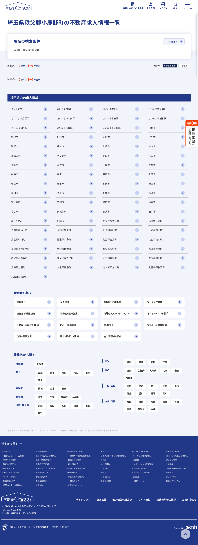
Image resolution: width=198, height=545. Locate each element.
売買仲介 (64, 302)
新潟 (40, 405)
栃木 (52, 388)
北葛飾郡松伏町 (19, 276)
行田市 (106, 137)
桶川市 (14, 192)
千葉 (52, 397)
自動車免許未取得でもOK (176, 468)
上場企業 (169, 464)
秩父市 (152, 137)
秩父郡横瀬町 (64, 248)
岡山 (153, 386)
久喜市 (60, 192)
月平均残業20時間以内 (12, 485)
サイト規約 (144, 499)
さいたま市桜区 (110, 118)
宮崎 (129, 409)
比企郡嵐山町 (156, 230)
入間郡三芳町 (156, 220)
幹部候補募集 (41, 451)
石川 (64, 405)
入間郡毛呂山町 (19, 230)
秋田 (76, 372)
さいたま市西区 (65, 109)
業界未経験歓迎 (9, 460)
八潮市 (152, 192)
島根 (141, 386)
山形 (87, 372)
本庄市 (152, 146)
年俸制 (136, 460)
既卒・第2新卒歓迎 (43, 460)
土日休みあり (73, 481)
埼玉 (40, 397)
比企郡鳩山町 (156, 239)
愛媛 (153, 393)
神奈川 (76, 397)
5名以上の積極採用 (141, 451)
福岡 (129, 402)
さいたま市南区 (19, 127)
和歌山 (129, 377)
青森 (40, 372)
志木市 (60, 183)
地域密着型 (105, 464)
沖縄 (153, 409)
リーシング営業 (155, 302)
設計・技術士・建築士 (70, 336)
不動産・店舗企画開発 (28, 324)
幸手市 (14, 211)
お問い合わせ (189, 499)
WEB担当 (108, 324)
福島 (40, 380)
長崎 (153, 402)
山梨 (87, 405)
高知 (165, 393)
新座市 (152, 183)
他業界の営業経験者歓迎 (46, 455)
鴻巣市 (14, 165)
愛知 (153, 362)
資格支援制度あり (43, 472)
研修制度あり (73, 472)
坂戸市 (152, 202)
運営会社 (101, 499)
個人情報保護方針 (122, 499)
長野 (40, 413)
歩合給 (103, 460)
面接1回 (104, 451)
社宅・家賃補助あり (11, 472)
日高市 (106, 211)
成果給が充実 (171, 460)
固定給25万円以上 (10, 464)
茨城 (40, 388)
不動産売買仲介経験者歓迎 (79, 455)
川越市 (152, 127)
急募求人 (7, 451)
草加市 (152, 165)
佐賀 (141, 402)
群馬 (64, 388)
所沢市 (14, 146)
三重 (165, 362)
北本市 (106, 192)
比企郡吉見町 (110, 239)
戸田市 (106, 174)
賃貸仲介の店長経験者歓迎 (177, 455)
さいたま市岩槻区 (112, 127)
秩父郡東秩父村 (65, 258)
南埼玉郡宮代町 (111, 267)
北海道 (40, 364)
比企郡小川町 (18, 239)
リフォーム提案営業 (157, 324)
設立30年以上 (9, 468)
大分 (176, 402)
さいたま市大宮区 (158, 109)
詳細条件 (173, 41)
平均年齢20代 (41, 481)
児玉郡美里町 (110, 258)
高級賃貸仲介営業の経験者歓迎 (113, 455)
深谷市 (60, 165)
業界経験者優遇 (172, 451)
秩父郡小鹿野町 (19, 258)
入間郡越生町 (64, 230)
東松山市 (16, 155)
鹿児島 (141, 409)
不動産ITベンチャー (76, 485)
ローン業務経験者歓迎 (142, 455)
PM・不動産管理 (68, 324)
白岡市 (60, 220)
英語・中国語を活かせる (78, 468)
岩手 (52, 372)
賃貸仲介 (21, 302)
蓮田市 (106, 202)
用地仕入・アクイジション (116, 313)
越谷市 (14, 174)
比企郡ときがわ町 (20, 248)
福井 (76, 405)
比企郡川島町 (64, 239)
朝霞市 (14, 183)
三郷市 (60, 202)
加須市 (106, 146)
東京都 (64, 397)
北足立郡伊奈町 (111, 220)
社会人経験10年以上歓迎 (13, 455)
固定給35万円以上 (43, 464)
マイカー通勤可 (9, 476)
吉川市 (152, 211)
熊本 (165, 402)
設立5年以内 (73, 464)
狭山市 (106, 155)
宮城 (64, 372)
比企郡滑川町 (110, 230)
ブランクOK (171, 476)
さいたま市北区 (110, 109)
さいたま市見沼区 (20, 118)
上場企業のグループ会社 (46, 468)
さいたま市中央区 (66, 118)
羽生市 (152, 155)
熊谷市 (14, 137)
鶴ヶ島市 (61, 211)
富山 (52, 405)
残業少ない (170, 472)
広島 (165, 386)
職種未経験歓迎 (74, 460)
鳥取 (129, 386)
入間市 (152, 174)
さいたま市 (16, 109)
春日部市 (61, 155)
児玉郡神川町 (156, 258)
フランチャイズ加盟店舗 (143, 464)
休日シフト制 (138, 481)
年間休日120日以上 (174, 481)
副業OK (136, 476)
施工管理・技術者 (112, 336)
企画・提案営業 (24, 336)
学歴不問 (104, 468)
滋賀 (129, 370)
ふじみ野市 (16, 220)
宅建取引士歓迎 (139, 468)
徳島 (129, 393)
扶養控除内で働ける (76, 476)
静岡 (141, 362)
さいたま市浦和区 (158, 118)
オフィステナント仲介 (158, 313)
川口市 (60, 137)
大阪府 (152, 370)
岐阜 (129, 362)
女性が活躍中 (41, 476)
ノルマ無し (105, 476)
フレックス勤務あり (141, 472)
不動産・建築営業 (69, 313)
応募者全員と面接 (75, 451)
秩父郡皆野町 (110, 248)
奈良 (176, 370)
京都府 (141, 370)
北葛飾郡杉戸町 (157, 267)
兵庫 (165, 370)
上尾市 (106, 165)
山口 (176, 386)
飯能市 (60, 146)
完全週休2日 (106, 481)
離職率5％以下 (9, 481)
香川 (141, 393)
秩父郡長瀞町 (156, 248)
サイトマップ (83, 499)
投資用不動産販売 (26, 313)
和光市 (106, 183)
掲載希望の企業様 (166, 499)
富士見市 (16, 202)
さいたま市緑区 (65, 127)
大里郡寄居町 (64, 267)
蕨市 (59, 174)
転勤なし (104, 472)
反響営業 (39, 485)
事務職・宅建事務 (112, 302)
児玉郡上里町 (18, 267)
